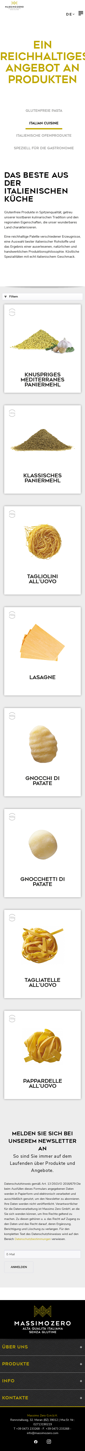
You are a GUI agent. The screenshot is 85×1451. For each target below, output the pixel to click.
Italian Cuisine (44, 123)
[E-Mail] (42, 1254)
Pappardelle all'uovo (42, 1084)
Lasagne (42, 678)
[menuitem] (81, 14)
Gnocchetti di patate (42, 882)
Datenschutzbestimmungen (33, 1239)
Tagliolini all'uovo (42, 579)
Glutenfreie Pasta (44, 111)
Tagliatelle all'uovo (42, 983)
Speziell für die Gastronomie (44, 148)
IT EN (70, 14)
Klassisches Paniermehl (42, 478)
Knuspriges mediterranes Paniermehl (42, 380)
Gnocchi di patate (42, 781)
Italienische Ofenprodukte (44, 136)
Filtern (11, 297)
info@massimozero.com (42, 1433)
